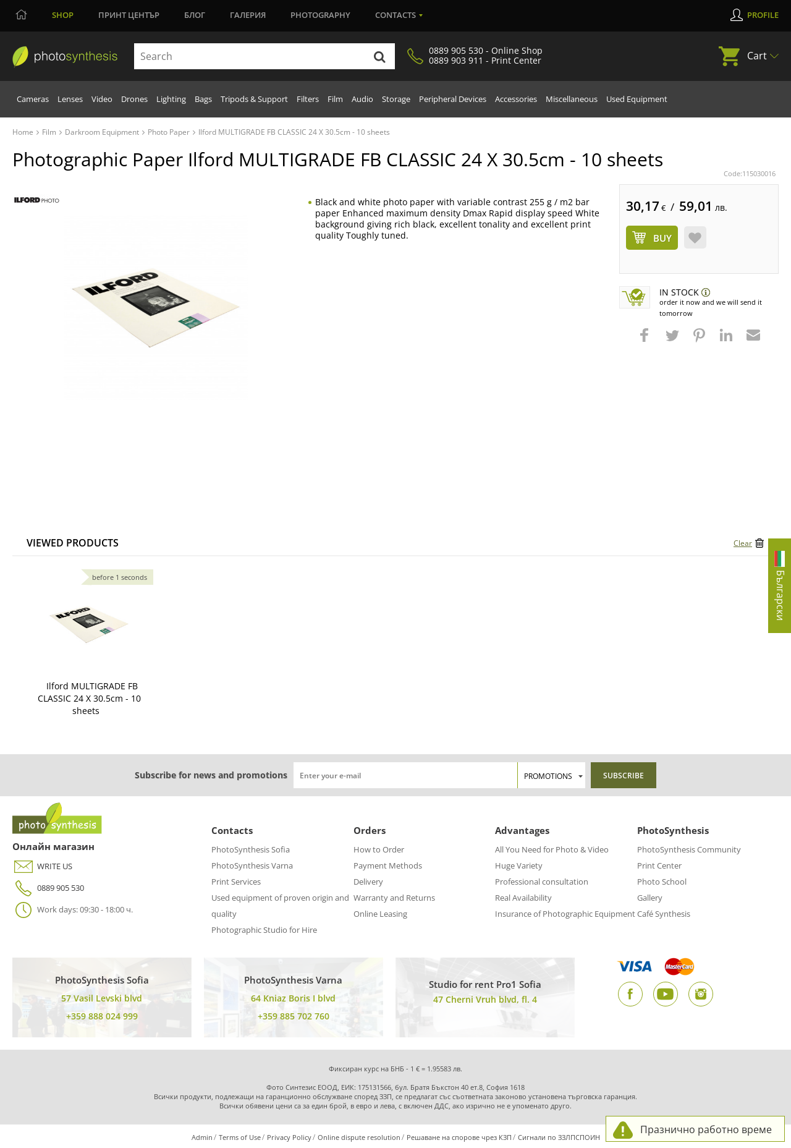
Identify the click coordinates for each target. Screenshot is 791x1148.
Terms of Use (240, 1137)
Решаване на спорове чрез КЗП (459, 1137)
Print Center (659, 865)
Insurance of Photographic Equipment (565, 913)
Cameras (33, 98)
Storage (396, 98)
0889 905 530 (48, 888)
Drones (134, 98)
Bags (203, 98)
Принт (128, 14)
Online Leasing (380, 913)
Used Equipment (636, 98)
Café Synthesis (663, 913)
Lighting (171, 98)
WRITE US (42, 866)
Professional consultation (541, 881)
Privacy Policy (289, 1137)
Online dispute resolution (359, 1137)
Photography (320, 14)
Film (335, 98)
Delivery (368, 881)
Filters (308, 98)
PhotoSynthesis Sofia (250, 849)
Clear (743, 543)
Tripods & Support (254, 98)
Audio (362, 98)
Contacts (395, 14)
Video (101, 98)
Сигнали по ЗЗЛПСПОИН (559, 1137)
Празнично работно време (706, 1129)
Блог (194, 14)
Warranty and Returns (394, 897)
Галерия (248, 14)
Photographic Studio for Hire (264, 929)
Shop (63, 14)
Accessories (516, 98)
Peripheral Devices (452, 98)
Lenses (70, 98)
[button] (645, 341)
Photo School (662, 881)
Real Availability (523, 897)
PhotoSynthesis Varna (252, 865)
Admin (202, 1137)
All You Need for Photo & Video (552, 849)
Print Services (236, 881)
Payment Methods (387, 865)
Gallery (649, 897)
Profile (763, 14)
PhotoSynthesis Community (689, 849)
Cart (757, 55)
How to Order (378, 849)
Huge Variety (519, 865)
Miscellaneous (572, 98)
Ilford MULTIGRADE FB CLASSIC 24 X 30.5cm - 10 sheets (89, 698)
